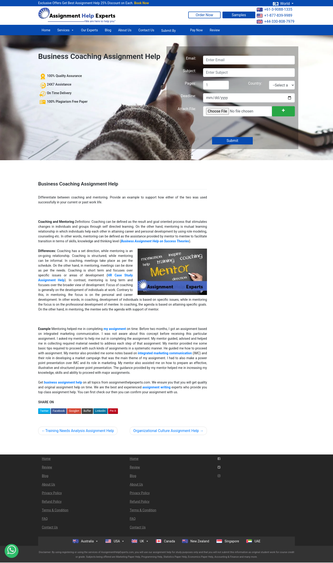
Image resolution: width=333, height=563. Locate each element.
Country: (255, 83)
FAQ (45, 519)
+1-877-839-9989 (274, 15)
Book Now (141, 3)
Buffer (87, 411)
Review (215, 30)
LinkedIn (100, 411)
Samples (239, 15)
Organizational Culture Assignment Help (166, 431)
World (282, 3)
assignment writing (156, 387)
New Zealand (195, 541)
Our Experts (89, 30)
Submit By (168, 30)
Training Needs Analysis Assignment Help (79, 431)
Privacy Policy (52, 493)
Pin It (113, 411)
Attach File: (187, 109)
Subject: (189, 71)
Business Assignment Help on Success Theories (155, 241)
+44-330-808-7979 (275, 21)
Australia (86, 541)
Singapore (227, 541)
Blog (108, 30)
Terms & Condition (55, 510)
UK (139, 541)
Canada (165, 541)
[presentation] (238, 127)
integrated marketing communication (165, 353)
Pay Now (196, 30)
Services (65, 30)
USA (114, 541)
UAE (253, 541)
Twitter (44, 411)
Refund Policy (52, 501)
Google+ (74, 411)
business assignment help (63, 382)
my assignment (115, 329)
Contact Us (146, 30)
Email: (191, 58)
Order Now (204, 15)
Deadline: (188, 96)
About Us (124, 30)
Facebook (59, 411)
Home (46, 30)
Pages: (190, 83)
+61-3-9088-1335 (274, 9)
